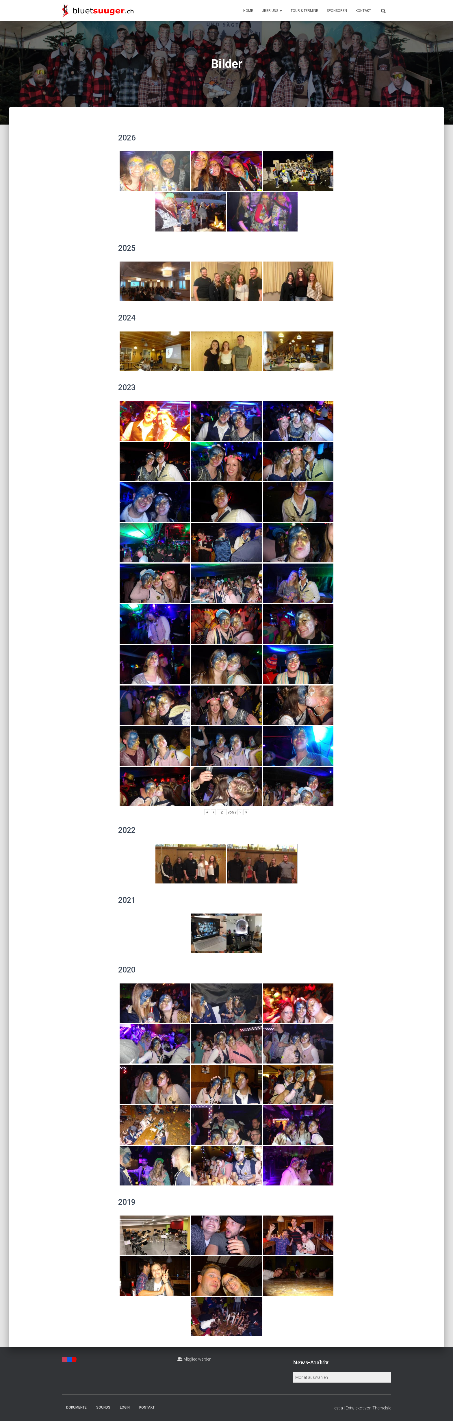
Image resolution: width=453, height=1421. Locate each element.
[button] (280, 11)
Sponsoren (337, 11)
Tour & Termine (304, 11)
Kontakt (363, 11)
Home (248, 11)
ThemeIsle (381, 1408)
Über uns (272, 11)
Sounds (103, 1407)
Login (125, 1407)
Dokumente (76, 1407)
